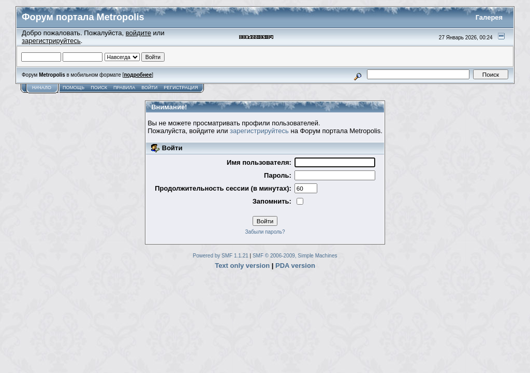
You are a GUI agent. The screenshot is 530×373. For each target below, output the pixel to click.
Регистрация (181, 87)
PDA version (295, 265)
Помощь (73, 87)
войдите (138, 33)
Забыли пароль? (265, 232)
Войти (149, 87)
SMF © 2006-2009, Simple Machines (295, 256)
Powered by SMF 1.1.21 (220, 256)
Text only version (242, 265)
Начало (41, 87)
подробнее (138, 75)
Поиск (99, 87)
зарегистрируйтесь (51, 41)
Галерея (489, 17)
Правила (124, 87)
